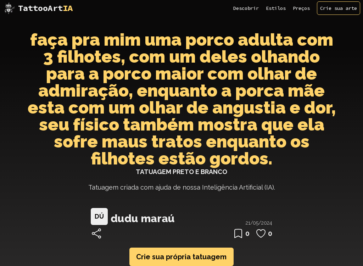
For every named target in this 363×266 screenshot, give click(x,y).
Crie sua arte (338, 8)
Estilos (276, 8)
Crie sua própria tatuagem (181, 257)
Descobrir (246, 8)
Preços (301, 8)
